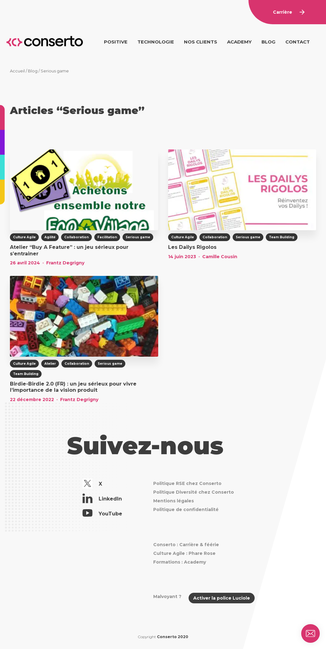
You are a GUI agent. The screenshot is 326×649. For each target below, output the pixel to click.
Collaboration (76, 237)
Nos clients (200, 42)
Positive (115, 42)
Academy (239, 42)
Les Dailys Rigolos (192, 247)
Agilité (50, 237)
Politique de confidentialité (186, 509)
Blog (268, 42)
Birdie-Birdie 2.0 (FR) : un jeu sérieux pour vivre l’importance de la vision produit (73, 387)
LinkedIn (102, 499)
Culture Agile (24, 237)
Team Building (281, 237)
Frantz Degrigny (65, 263)
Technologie (155, 42)
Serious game (138, 237)
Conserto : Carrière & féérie (186, 544)
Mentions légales (173, 501)
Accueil (17, 71)
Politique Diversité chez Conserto (193, 492)
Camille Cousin (219, 256)
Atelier (50, 364)
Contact (297, 42)
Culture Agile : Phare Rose (184, 553)
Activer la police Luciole (221, 598)
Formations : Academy (179, 562)
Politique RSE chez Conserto (187, 483)
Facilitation (107, 237)
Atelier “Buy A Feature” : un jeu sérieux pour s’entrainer (69, 250)
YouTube (102, 514)
